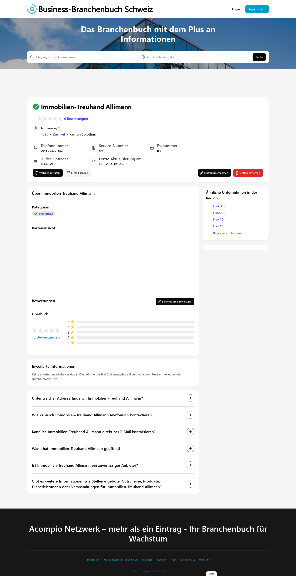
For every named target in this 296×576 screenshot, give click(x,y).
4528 (44, 134)
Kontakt (161, 559)
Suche (259, 57)
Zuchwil (59, 134)
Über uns (204, 559)
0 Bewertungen (76, 118)
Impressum (92, 559)
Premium (147, 559)
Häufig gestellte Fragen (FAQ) (121, 559)
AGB (173, 559)
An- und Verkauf (43, 214)
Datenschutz (187, 559)
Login (236, 9)
